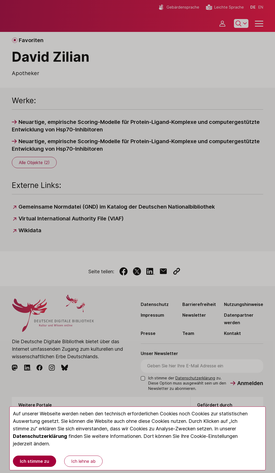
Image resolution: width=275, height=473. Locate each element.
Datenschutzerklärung (40, 436)
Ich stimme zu (34, 461)
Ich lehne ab (83, 461)
